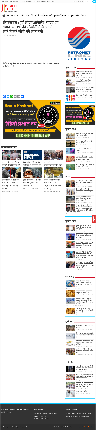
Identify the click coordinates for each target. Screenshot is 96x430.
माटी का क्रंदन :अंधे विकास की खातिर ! (84, 327)
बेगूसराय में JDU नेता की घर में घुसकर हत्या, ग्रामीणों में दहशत (84, 190)
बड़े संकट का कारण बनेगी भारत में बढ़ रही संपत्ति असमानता (85, 89)
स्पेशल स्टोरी (48, 15)
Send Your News (45, 1)
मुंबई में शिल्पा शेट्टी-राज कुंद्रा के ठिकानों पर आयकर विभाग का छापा (32, 165)
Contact (53, 1)
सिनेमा (77, 15)
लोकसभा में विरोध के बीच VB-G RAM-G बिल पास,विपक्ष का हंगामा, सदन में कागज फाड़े (53, 184)
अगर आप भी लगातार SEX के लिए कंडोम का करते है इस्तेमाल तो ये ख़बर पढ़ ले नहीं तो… (84, 158)
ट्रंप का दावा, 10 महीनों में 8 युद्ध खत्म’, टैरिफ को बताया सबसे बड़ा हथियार (84, 236)
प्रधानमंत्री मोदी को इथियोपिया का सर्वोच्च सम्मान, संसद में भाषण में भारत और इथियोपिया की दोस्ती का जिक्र (84, 255)
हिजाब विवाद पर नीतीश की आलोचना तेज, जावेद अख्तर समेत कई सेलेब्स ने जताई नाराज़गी (10, 184)
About (23, 1)
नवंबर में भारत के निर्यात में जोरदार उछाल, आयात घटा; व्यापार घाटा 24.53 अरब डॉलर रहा (84, 283)
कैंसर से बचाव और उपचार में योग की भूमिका (84, 142)
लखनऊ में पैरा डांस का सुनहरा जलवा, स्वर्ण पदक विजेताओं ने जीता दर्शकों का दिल (84, 376)
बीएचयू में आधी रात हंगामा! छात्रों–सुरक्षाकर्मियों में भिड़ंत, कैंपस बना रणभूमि (83, 199)
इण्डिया (23, 15)
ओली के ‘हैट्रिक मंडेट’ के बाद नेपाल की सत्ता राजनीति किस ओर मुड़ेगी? (84, 74)
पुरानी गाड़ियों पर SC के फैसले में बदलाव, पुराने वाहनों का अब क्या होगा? (32, 183)
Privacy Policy (29, 1)
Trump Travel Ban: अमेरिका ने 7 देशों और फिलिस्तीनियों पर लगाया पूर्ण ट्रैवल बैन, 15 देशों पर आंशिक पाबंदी (85, 265)
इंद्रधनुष (70, 15)
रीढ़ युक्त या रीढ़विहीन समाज (84, 95)
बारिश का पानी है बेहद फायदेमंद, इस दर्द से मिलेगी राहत (85, 165)
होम (3, 15)
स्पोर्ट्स (64, 15)
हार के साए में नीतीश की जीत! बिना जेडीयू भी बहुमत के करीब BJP (84, 351)
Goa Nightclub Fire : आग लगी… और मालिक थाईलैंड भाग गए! (84, 183)
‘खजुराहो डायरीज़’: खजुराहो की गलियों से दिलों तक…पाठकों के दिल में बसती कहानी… (84, 368)
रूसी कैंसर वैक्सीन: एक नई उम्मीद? (83, 150)
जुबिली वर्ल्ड (57, 15)
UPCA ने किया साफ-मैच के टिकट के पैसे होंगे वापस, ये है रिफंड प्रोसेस (11, 165)
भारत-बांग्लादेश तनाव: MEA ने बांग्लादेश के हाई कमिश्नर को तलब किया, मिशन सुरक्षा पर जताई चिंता (84, 245)
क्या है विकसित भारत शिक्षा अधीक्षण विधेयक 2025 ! (83, 81)
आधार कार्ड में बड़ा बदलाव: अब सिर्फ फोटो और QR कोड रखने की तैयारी (84, 343)
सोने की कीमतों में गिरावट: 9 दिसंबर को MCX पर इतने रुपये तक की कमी (84, 310)
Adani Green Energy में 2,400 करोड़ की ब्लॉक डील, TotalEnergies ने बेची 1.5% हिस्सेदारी (84, 301)
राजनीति (30, 15)
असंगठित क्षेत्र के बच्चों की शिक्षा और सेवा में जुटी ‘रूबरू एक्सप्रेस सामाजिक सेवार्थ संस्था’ (84, 385)
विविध (83, 15)
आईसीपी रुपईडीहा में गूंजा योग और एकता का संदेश (84, 134)
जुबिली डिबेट (39, 15)
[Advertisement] (17, 49)
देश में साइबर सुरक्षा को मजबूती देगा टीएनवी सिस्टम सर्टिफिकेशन (85, 334)
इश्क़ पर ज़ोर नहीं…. (81, 391)
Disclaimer (37, 1)
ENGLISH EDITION (13, 15)
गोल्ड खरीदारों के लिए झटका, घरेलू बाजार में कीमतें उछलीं (84, 292)
